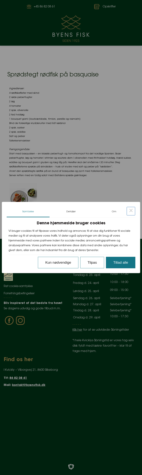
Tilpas (92, 262)
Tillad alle (120, 262)
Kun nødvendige (58, 262)
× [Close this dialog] (131, 211)
